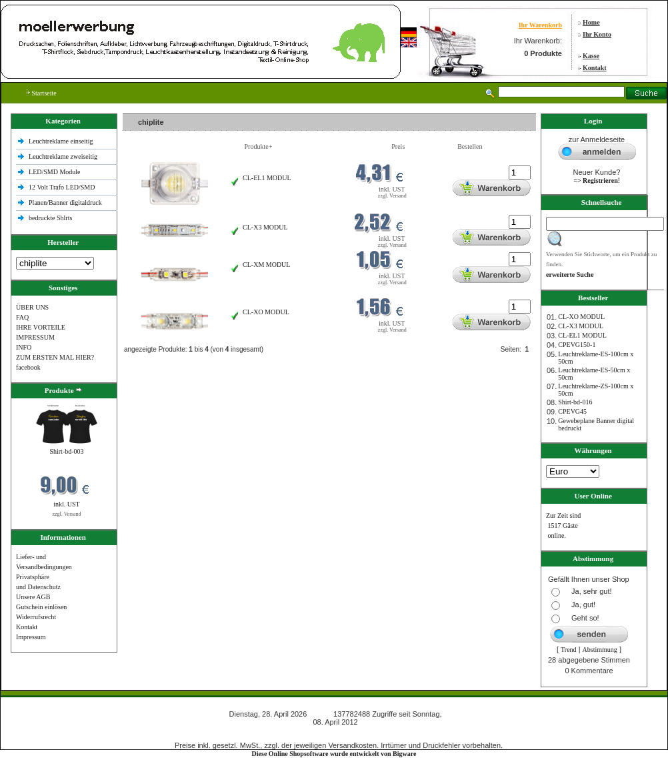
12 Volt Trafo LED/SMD (62, 187)
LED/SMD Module (55, 171)
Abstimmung (600, 649)
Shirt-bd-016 (575, 402)
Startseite (42, 93)
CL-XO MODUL (266, 312)
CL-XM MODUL (266, 264)
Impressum (30, 637)
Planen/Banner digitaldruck (65, 202)
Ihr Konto (597, 34)
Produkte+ (259, 146)
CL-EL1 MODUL (267, 177)
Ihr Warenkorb (540, 25)
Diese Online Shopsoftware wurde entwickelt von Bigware (334, 753)
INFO (23, 347)
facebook (28, 367)
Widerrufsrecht (36, 617)
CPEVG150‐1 (576, 344)
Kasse (591, 55)
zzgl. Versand (67, 514)
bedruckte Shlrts (50, 218)
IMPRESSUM (35, 337)
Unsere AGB (33, 597)
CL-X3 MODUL (265, 227)
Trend (569, 649)
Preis (398, 146)
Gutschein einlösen (41, 607)
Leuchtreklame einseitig (62, 141)
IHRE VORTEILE (40, 327)
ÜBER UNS (32, 307)
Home (591, 22)
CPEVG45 (572, 411)
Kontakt (595, 67)
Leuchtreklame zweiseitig (64, 156)
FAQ (22, 317)
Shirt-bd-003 (66, 451)
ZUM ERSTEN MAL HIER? (55, 357)
